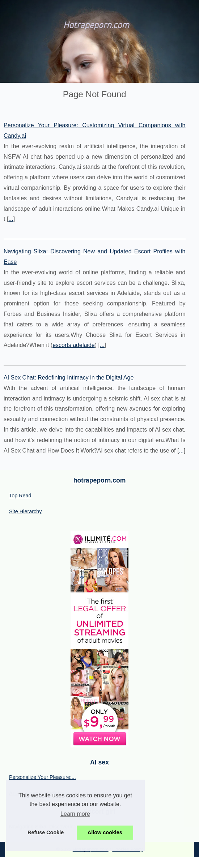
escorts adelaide (73, 345)
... (10, 219)
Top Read (20, 495)
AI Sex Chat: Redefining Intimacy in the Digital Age (69, 377)
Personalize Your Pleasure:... (42, 777)
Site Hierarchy (25, 511)
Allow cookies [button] (105, 832)
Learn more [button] (75, 814)
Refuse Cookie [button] (45, 832)
